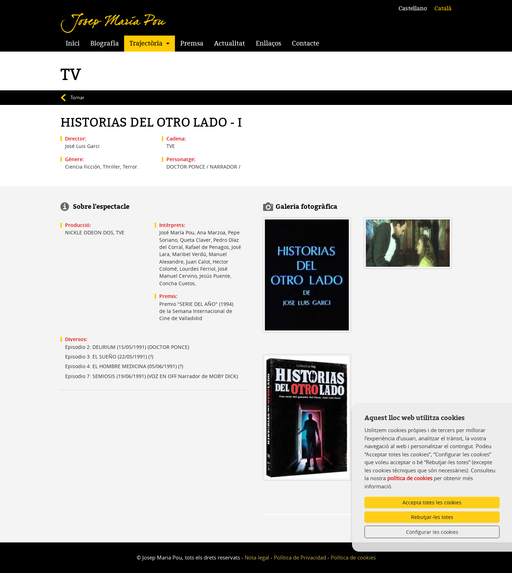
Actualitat (229, 43)
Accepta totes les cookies (432, 502)
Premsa (191, 43)
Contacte (305, 43)
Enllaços (268, 43)
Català (443, 8)
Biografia (104, 43)
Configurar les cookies (432, 532)
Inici (73, 43)
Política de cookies (353, 557)
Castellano (413, 8)
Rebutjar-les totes (432, 517)
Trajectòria (145, 43)
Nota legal (257, 557)
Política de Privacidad (300, 557)
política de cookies (409, 478)
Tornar (77, 97)
